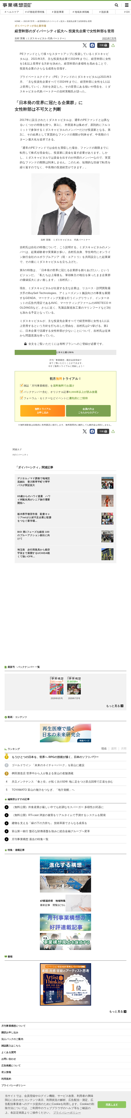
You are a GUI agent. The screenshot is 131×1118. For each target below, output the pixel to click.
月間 (123, 748)
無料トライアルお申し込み (43, 411)
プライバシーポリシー (13, 1085)
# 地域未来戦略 (81, 12)
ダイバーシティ (21, 455)
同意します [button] (112, 1104)
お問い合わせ (8, 1059)
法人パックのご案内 (12, 1039)
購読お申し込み (9, 1032)
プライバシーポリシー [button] (67, 1112)
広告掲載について (11, 1065)
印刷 (103, 45)
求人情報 (6, 1072)
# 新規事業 (58, 12)
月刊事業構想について (13, 1025)
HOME (17, 21)
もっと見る (113, 705)
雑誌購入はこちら (11, 1045)
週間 (114, 748)
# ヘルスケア (12, 12)
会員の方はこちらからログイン (88, 411)
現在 (104, 748)
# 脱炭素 (104, 12)
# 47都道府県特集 (35, 12)
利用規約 (6, 1078)
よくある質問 (8, 1052)
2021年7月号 (28, 21)
